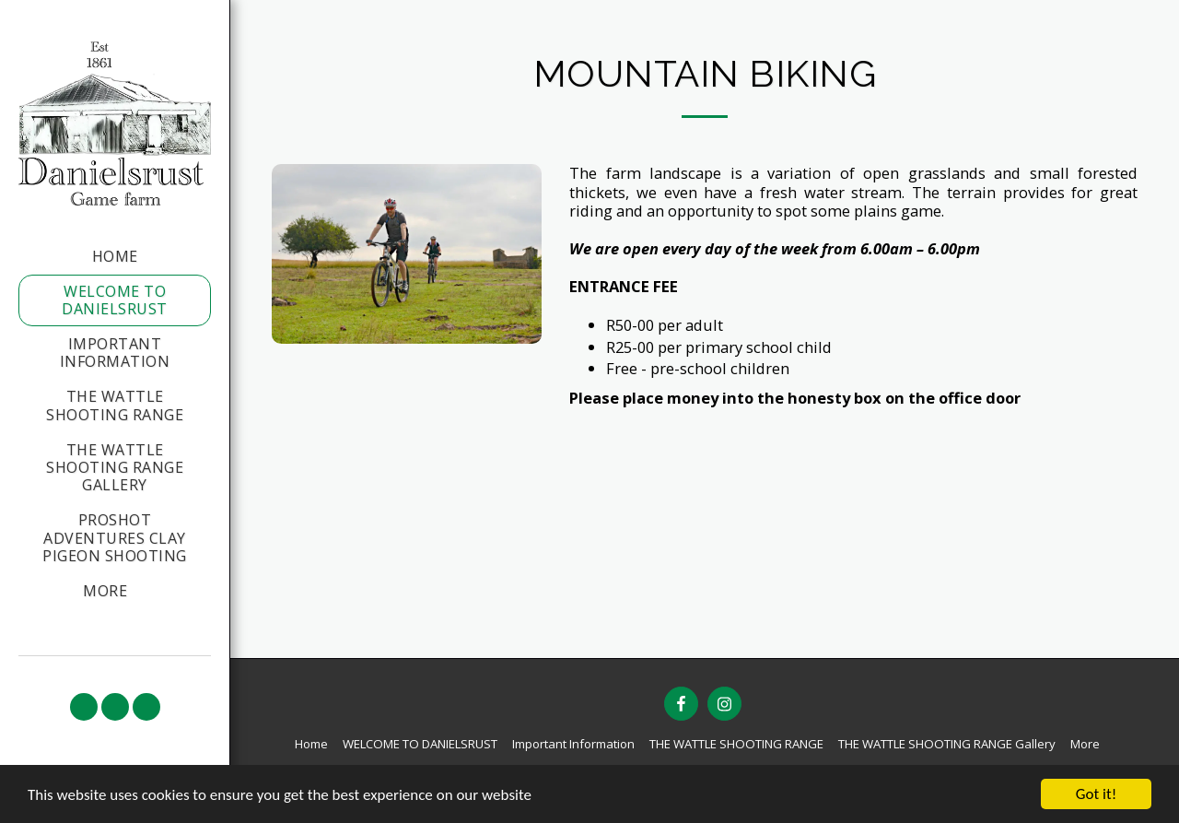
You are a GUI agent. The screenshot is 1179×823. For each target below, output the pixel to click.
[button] (84, 707)
